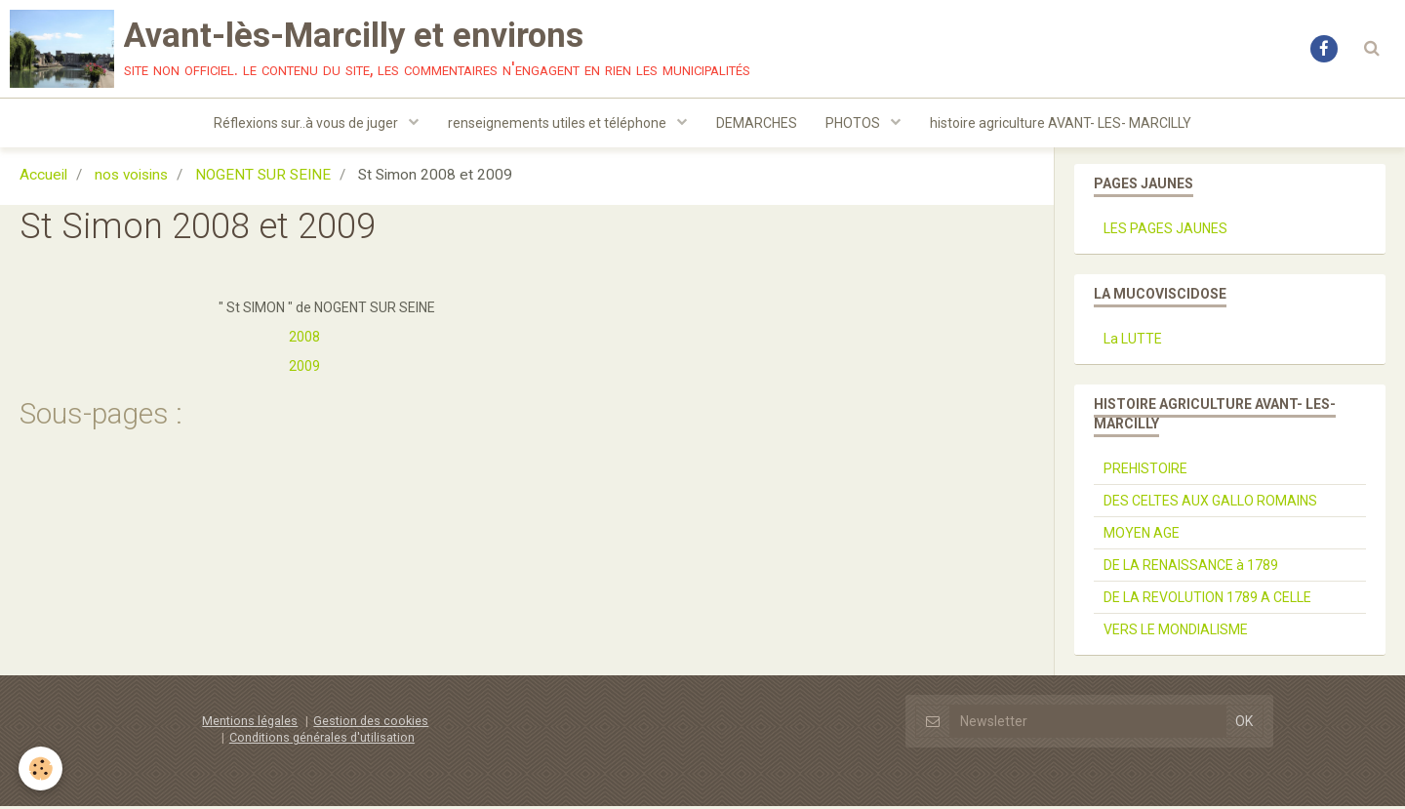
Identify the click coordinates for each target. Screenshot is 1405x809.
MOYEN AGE (1142, 536)
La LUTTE (1133, 341)
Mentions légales (250, 723)
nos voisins (131, 177)
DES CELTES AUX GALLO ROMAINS (1210, 503)
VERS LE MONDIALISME (1176, 632)
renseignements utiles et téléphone (558, 123)
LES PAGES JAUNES (1165, 231)
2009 (304, 369)
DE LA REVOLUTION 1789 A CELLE (1207, 600)
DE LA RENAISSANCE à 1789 (1191, 568)
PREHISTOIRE (1145, 471)
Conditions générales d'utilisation (322, 740)
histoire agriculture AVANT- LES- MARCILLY (1061, 123)
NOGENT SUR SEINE (263, 177)
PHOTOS (855, 123)
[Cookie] (41, 768)
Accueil (43, 177)
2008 (304, 339)
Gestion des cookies (370, 723)
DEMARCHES (756, 123)
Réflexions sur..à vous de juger (307, 123)
